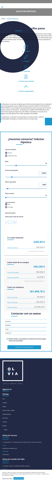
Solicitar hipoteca (6, 414)
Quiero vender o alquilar (8, 410)
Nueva (8, 153)
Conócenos (5, 418)
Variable (9, 207)
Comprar (4, 402)
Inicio (3, 398)
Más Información (10, 213)
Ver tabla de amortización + (36, 251)
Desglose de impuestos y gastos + (34, 281)
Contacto (4, 422)
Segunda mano (11, 156)
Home (3, 19)
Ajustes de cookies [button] (7, 478)
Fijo (7, 204)
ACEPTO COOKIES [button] (18, 478)
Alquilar (4, 406)
